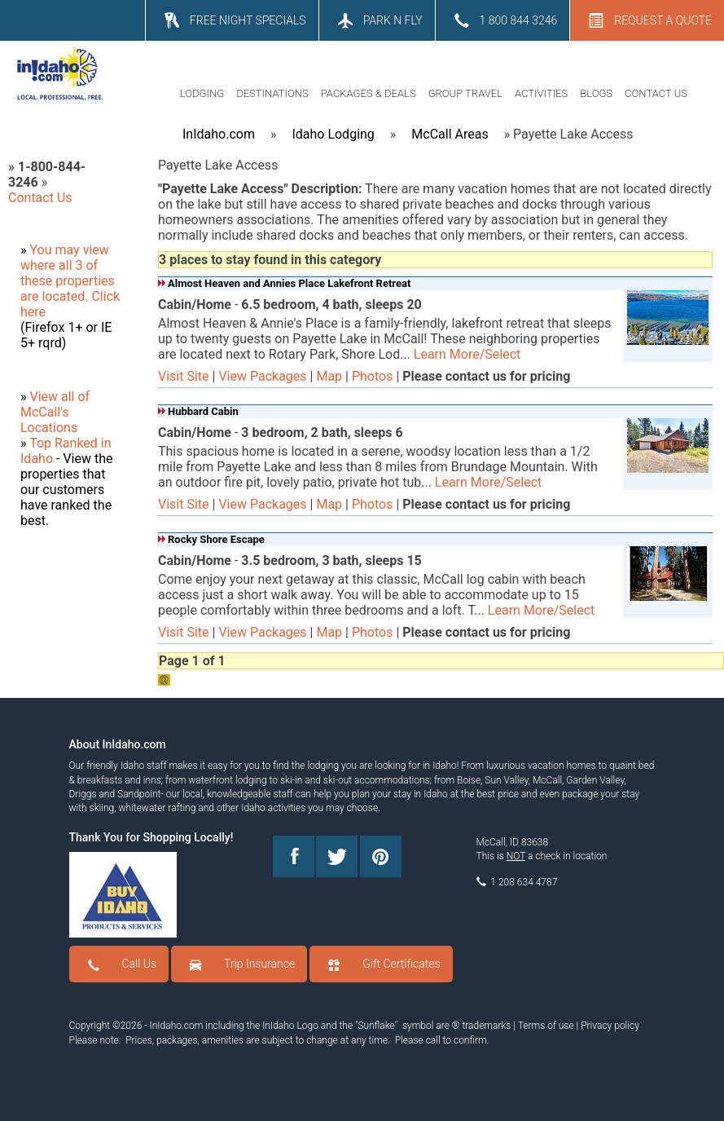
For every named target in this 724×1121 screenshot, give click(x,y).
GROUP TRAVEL (465, 93)
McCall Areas (449, 134)
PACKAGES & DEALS (368, 93)
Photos (372, 376)
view (96, 250)
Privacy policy (610, 1025)
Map (329, 376)
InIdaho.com (218, 134)
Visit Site (183, 376)
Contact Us (40, 197)
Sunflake (376, 1025)
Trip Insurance (259, 963)
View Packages (262, 376)
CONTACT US (656, 93)
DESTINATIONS (272, 93)
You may (55, 250)
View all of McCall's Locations (55, 412)
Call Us (139, 963)
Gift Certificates (401, 963)
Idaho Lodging (333, 134)
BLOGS (596, 93)
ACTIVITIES (541, 93)
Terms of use (546, 1025)
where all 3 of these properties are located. (67, 281)
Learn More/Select (467, 354)
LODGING (202, 93)
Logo (307, 1025)
